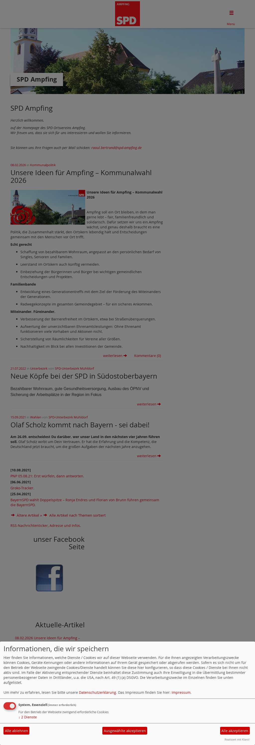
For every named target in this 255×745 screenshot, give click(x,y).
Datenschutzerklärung (97, 692)
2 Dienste (27, 717)
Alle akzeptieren (234, 730)
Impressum (181, 692)
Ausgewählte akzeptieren (125, 730)
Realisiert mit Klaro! (237, 739)
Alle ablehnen (16, 730)
